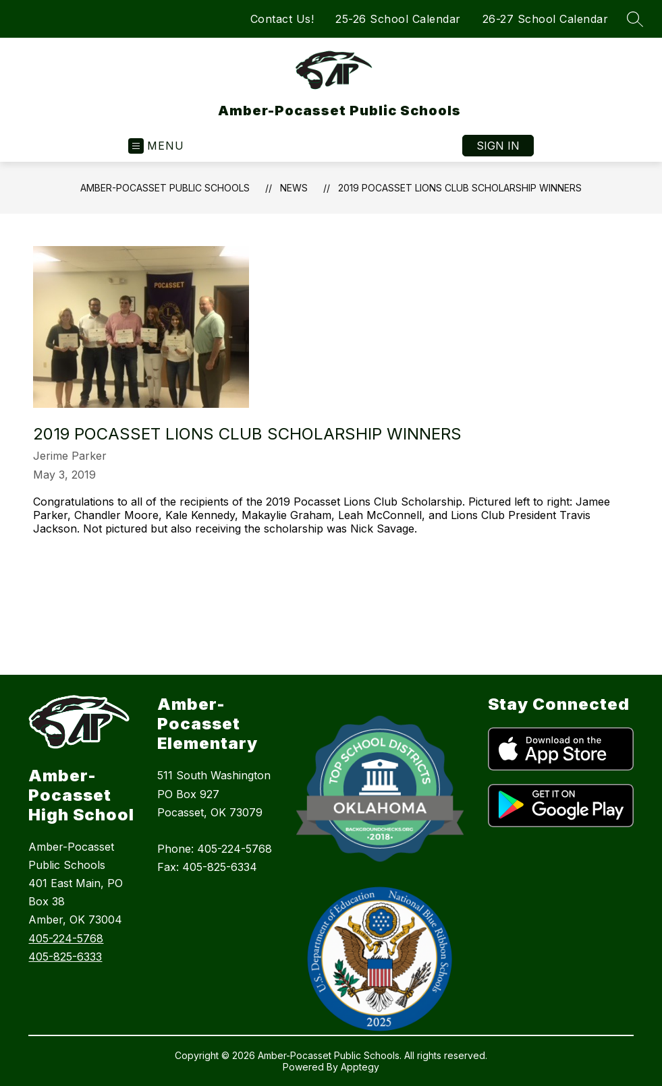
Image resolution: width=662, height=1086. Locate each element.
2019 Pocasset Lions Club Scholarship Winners (460, 187)
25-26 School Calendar (398, 19)
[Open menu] (156, 146)
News (294, 187)
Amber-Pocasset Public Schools (165, 187)
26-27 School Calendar (545, 19)
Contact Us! (282, 19)
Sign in (498, 145)
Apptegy (360, 1067)
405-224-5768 (65, 938)
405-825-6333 (65, 956)
